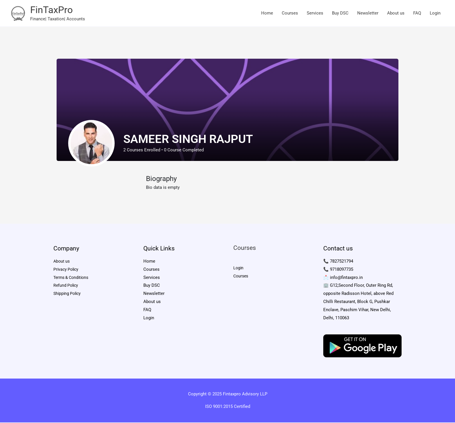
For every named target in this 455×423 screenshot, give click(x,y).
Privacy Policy (66, 270)
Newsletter (367, 13)
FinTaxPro (53, 10)
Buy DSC (340, 13)
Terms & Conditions (72, 278)
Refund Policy (66, 286)
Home (267, 13)
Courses (290, 13)
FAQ (417, 13)
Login (435, 13)
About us (396, 13)
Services (315, 13)
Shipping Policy (68, 294)
